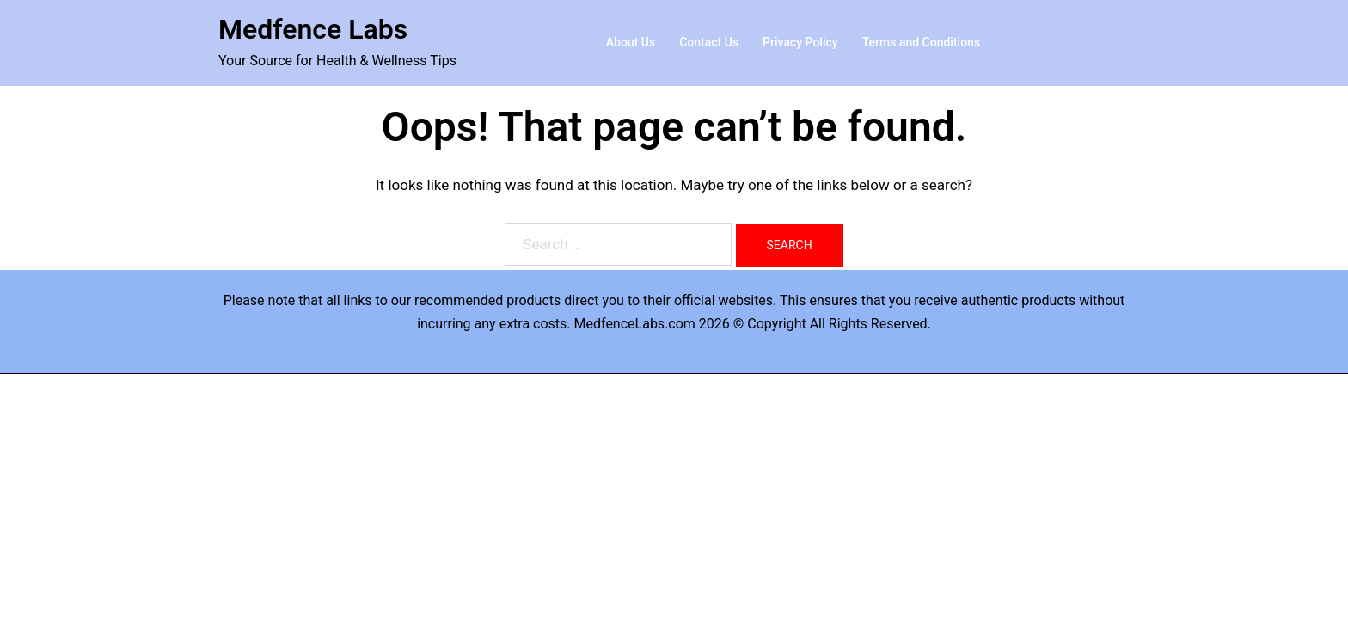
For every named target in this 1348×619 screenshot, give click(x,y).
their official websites (708, 300)
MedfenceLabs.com (634, 324)
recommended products (487, 300)
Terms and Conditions (921, 42)
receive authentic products (994, 300)
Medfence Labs (312, 29)
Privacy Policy (800, 42)
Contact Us (708, 42)
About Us (630, 42)
